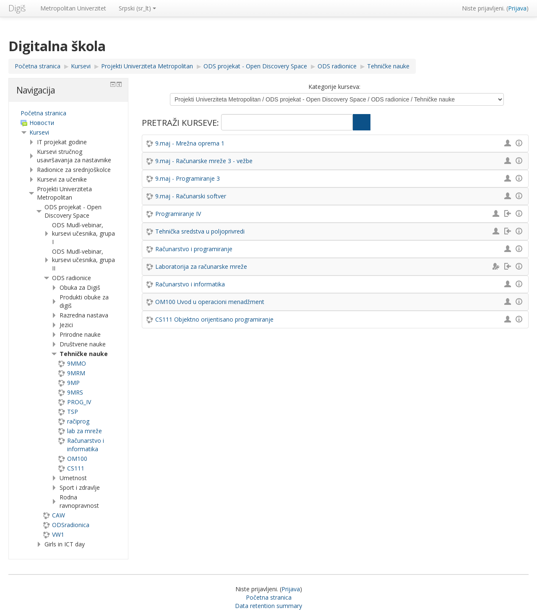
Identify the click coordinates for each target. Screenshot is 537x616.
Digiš (17, 8)
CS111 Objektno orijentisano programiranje (214, 319)
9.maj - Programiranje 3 (187, 178)
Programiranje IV (178, 214)
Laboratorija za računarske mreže (201, 266)
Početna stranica (43, 113)
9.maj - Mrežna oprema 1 (189, 143)
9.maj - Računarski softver (190, 196)
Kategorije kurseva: (334, 87)
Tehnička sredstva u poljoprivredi (200, 231)
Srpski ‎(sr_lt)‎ (137, 8)
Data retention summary (268, 606)
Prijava (517, 8)
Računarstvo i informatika (190, 284)
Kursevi (39, 132)
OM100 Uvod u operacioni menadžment (209, 302)
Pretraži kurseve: (181, 122)
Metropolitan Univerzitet (73, 8)
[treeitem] (68, 113)
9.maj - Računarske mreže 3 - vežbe (204, 161)
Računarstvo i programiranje (193, 249)
